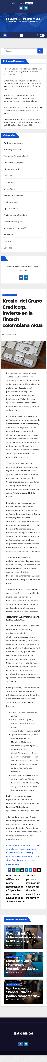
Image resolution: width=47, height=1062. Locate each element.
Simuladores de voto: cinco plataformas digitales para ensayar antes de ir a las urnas (23, 110)
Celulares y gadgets (13, 162)
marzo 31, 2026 (15, 972)
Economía (9, 182)
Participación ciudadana (15, 215)
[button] (37, 35)
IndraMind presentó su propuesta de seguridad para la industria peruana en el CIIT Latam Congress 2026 (23, 122)
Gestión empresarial (14, 195)
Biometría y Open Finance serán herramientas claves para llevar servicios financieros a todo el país (20, 98)
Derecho (8, 176)
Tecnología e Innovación (15, 228)
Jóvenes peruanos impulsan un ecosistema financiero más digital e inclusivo (33, 886)
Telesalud (8, 235)
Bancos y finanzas (12, 149)
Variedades (9, 248)
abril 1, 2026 (14, 945)
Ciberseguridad (11, 169)
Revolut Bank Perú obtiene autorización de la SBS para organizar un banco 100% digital (23, 71)
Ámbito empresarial (13, 143)
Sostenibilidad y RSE (14, 221)
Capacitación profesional (16, 156)
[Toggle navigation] (21, 35)
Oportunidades (11, 208)
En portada (9, 189)
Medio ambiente (12, 202)
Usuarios (8, 241)
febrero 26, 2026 (16, 1000)
